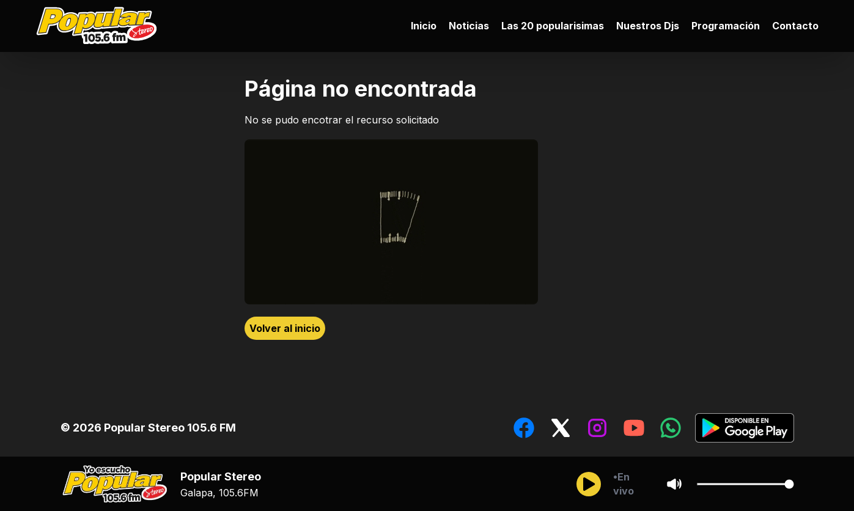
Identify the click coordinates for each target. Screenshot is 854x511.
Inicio (423, 26)
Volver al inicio (284, 328)
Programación (725, 26)
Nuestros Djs (647, 26)
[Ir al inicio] (99, 26)
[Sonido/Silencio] (674, 484)
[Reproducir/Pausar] (588, 484)
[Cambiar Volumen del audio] (745, 484)
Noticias (469, 26)
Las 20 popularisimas (552, 26)
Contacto (795, 26)
